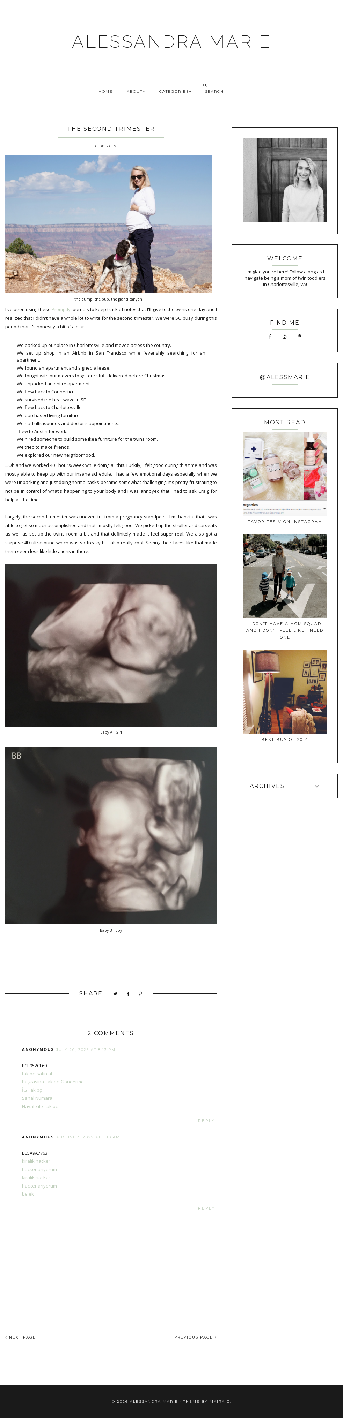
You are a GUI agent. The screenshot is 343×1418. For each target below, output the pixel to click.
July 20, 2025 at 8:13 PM (86, 1049)
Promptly (61, 309)
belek (28, 1194)
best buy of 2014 (284, 739)
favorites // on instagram (285, 521)
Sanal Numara (37, 1098)
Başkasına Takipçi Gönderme (53, 1081)
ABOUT (136, 91)
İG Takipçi (32, 1090)
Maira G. (221, 1401)
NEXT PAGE (20, 1337)
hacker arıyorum (39, 1169)
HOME (105, 91)
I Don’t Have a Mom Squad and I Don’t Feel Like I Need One (284, 630)
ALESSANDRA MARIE (171, 41)
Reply (206, 1121)
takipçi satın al (37, 1073)
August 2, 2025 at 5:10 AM (88, 1137)
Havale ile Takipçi (40, 1106)
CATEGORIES (175, 91)
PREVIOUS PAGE (195, 1337)
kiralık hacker (36, 1161)
